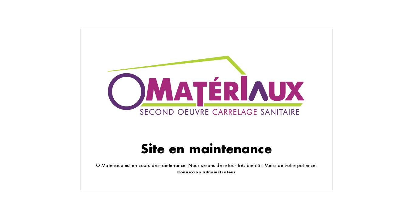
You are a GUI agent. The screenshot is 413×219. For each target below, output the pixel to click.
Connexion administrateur (206, 172)
